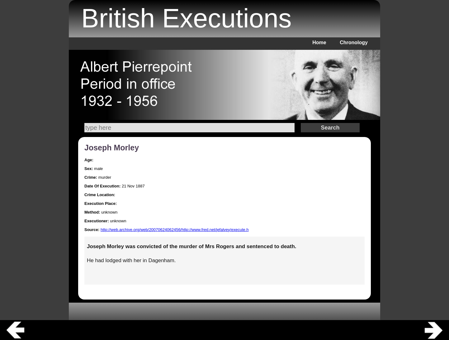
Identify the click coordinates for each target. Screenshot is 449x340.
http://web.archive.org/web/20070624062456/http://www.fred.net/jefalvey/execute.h (175, 229)
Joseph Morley (111, 147)
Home (319, 42)
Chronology (354, 42)
